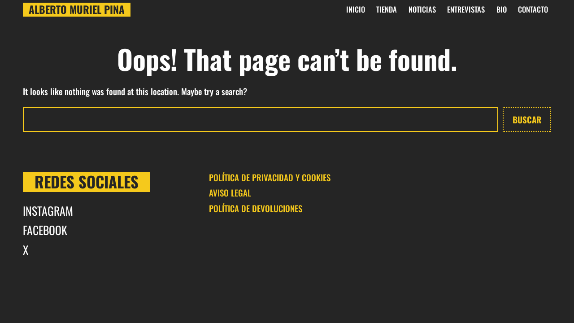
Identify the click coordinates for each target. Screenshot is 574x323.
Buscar (527, 119)
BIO (501, 9)
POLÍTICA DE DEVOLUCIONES (255, 208)
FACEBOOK (45, 229)
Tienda (386, 9)
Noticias (422, 9)
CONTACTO (533, 9)
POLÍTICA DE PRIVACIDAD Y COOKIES (269, 177)
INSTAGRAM (48, 210)
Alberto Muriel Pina (77, 9)
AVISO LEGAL (230, 192)
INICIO (355, 9)
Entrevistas (466, 9)
